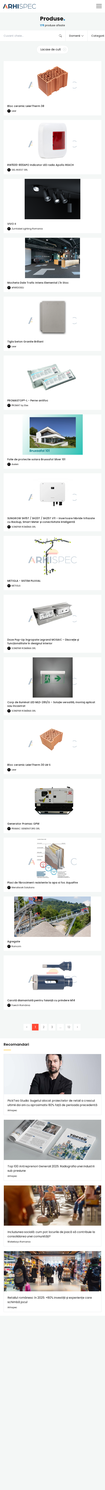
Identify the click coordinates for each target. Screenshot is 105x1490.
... (60, 1027)
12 (69, 1027)
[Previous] (27, 1027)
